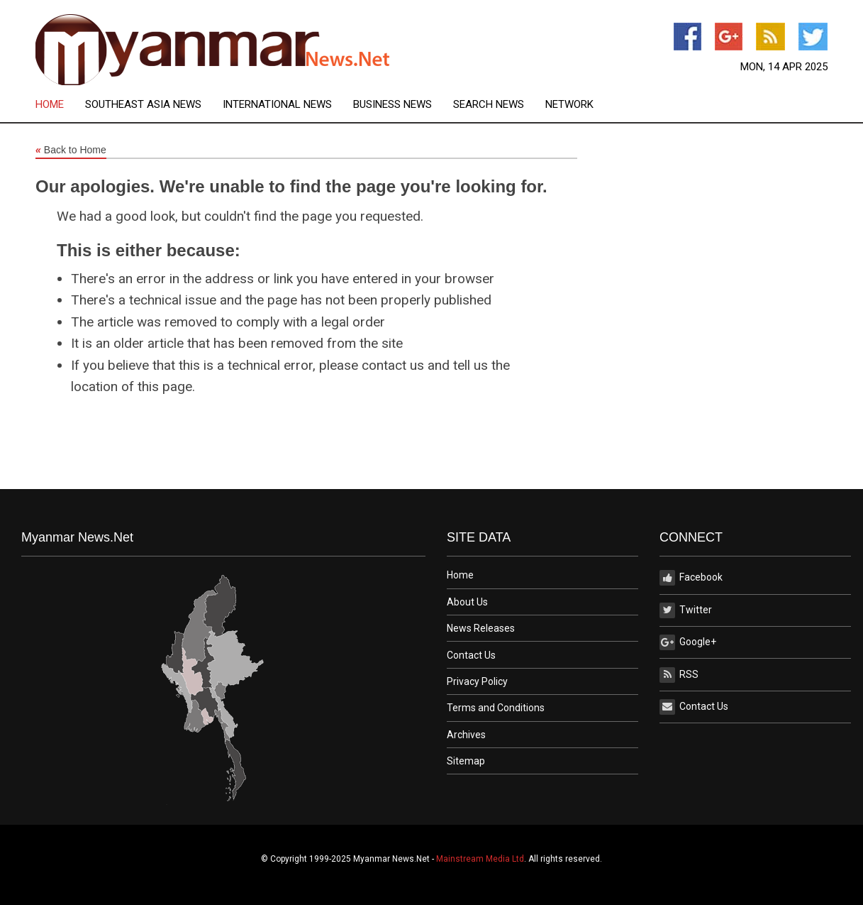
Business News (392, 104)
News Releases (481, 628)
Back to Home (70, 150)
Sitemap (466, 761)
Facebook (691, 578)
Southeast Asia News (143, 104)
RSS (678, 675)
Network (569, 104)
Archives (466, 734)
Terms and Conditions (496, 707)
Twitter (685, 610)
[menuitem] (60, 104)
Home (49, 104)
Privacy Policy (477, 681)
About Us (467, 602)
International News (277, 104)
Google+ (687, 642)
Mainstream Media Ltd (480, 859)
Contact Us (471, 655)
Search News (488, 104)
